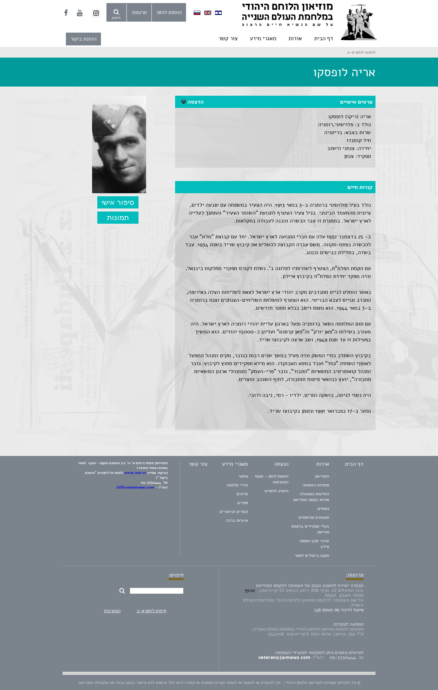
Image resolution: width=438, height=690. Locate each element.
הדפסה (192, 101)
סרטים (242, 494)
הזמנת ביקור (83, 38)
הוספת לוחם (169, 12)
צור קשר (228, 38)
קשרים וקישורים (234, 511)
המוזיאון (322, 476)
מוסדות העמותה (316, 485)
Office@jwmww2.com (135, 487)
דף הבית (323, 38)
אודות (295, 38)
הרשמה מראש (135, 472)
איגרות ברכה (237, 520)
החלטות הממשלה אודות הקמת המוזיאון (311, 497)
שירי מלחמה (237, 485)
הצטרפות (112, 611)
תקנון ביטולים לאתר (312, 555)
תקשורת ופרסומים (314, 517)
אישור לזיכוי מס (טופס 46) (339, 610)
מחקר (243, 476)
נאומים (323, 508)
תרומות (139, 12)
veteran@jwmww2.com (284, 657)
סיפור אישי (118, 202)
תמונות (118, 217)
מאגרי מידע (263, 38)
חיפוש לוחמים (277, 491)
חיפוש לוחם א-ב (151, 611)
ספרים (242, 503)
